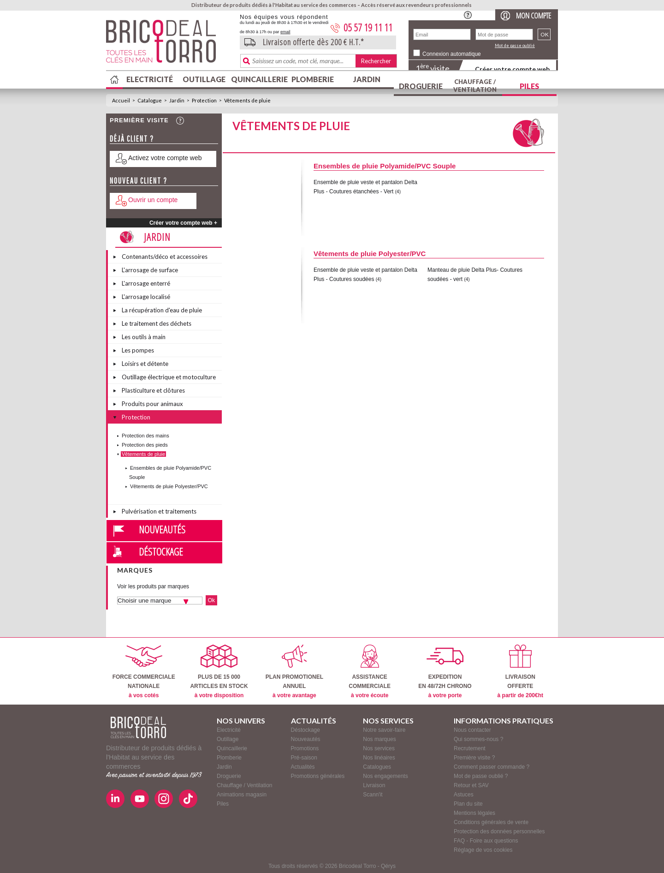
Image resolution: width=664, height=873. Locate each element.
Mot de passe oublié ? (481, 776)
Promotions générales (318, 776)
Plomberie (312, 79)
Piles (529, 86)
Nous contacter (472, 730)
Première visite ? (474, 757)
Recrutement (470, 748)
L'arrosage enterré (146, 283)
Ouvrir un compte (153, 199)
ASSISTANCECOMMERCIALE (370, 672)
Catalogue (149, 100)
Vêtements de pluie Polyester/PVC (169, 486)
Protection (204, 100)
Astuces (464, 794)
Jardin (366, 79)
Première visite (139, 120)
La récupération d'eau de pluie (162, 310)
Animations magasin (242, 794)
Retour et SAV (471, 785)
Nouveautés (162, 529)
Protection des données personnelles (499, 831)
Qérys (388, 866)
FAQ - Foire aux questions (486, 840)
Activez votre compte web (165, 157)
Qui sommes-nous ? (478, 739)
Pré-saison (304, 757)
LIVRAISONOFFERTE (520, 672)
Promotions (305, 748)
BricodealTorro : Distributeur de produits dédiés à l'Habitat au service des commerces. (169, 44)
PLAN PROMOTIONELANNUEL (294, 672)
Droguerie (421, 86)
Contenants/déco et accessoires (165, 256)
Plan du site (468, 804)
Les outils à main (144, 337)
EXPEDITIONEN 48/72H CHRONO (444, 672)
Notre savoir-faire (384, 730)
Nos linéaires (379, 757)
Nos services (379, 748)
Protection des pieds (145, 445)
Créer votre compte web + (183, 223)
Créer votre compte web (512, 69)
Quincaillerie (258, 79)
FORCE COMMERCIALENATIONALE (144, 672)
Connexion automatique (451, 54)
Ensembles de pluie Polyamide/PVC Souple (385, 166)
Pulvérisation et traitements (159, 511)
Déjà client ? (132, 138)
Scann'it (372, 794)
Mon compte (533, 15)
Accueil (121, 100)
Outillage (204, 79)
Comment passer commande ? (491, 767)
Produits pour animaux (152, 403)
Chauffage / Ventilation (475, 85)
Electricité (149, 79)
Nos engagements (385, 776)
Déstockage (161, 551)
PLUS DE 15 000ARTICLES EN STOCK (219, 672)
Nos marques (379, 739)
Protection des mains (145, 435)
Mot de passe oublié (515, 45)
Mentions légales (474, 813)
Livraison (374, 785)
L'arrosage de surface (150, 270)
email (285, 32)
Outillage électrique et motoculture (169, 377)
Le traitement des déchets (156, 323)
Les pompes (138, 350)
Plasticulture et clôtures (153, 390)
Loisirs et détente (145, 363)
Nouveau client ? (138, 180)
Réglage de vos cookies (483, 850)
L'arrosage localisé (146, 296)
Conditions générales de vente (491, 822)
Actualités (303, 767)
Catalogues (377, 767)
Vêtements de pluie (247, 100)
